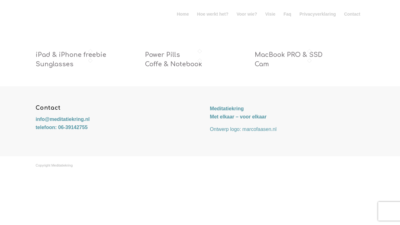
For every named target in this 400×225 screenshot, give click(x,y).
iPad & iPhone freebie (71, 54)
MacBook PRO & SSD (288, 54)
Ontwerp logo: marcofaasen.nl (243, 129)
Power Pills (162, 54)
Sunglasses (54, 64)
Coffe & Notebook (173, 64)
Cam (262, 64)
